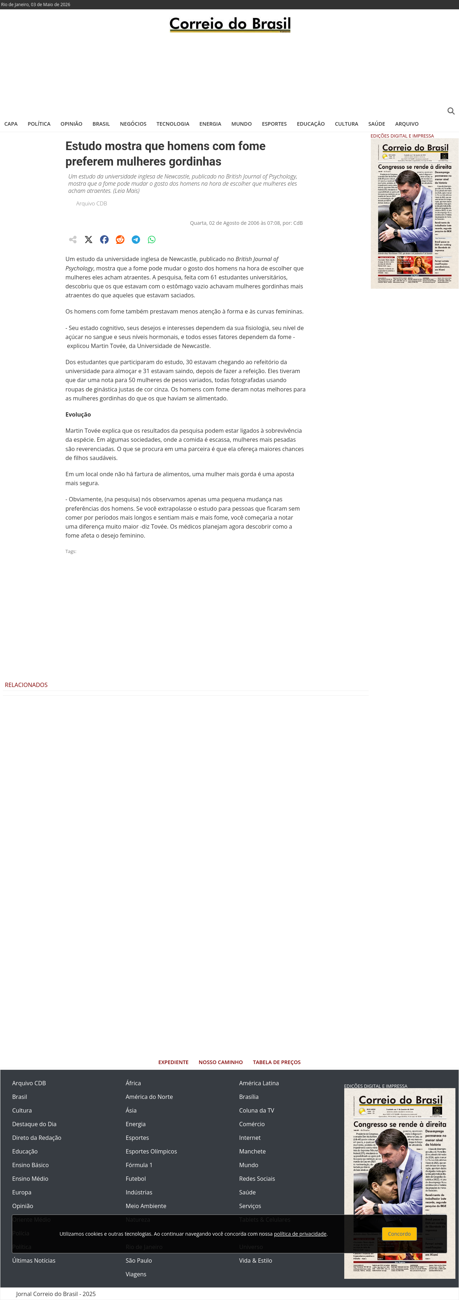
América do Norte (149, 1097)
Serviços (250, 1206)
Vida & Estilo (255, 1260)
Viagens (136, 1274)
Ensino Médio (30, 1179)
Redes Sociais (257, 1179)
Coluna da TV (256, 1110)
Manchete (252, 1151)
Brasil (101, 123)
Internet (250, 1138)
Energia (210, 123)
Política (39, 123)
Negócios (133, 123)
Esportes (274, 123)
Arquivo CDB (91, 203)
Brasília (249, 1097)
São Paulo (139, 1260)
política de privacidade (300, 1233)
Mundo (241, 123)
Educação (311, 123)
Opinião (71, 123)
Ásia (131, 1110)
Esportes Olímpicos (151, 1151)
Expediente (173, 1062)
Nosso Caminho (221, 1062)
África (133, 1083)
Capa (11, 123)
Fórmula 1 (139, 1165)
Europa (22, 1192)
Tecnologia (173, 123)
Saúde (376, 123)
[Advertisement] (229, 73)
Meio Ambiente (146, 1206)
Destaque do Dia (34, 1124)
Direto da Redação (36, 1138)
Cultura (346, 123)
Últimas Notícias (34, 1260)
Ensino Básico (30, 1165)
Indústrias (139, 1192)
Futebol (136, 1179)
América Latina (259, 1083)
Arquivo (406, 123)
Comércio (252, 1124)
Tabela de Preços (277, 1062)
